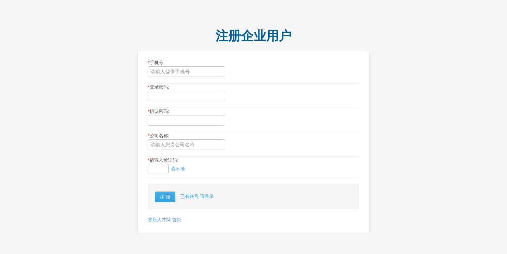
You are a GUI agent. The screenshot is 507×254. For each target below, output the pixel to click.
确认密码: (158, 111)
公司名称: (158, 135)
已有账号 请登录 (197, 196)
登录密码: (158, 87)
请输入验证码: (163, 160)
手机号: (156, 62)
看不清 (178, 168)
